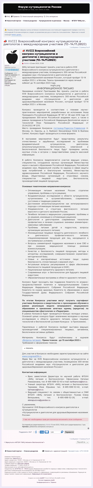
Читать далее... (16, 35)
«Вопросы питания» (31, 340)
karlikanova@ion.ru (78, 382)
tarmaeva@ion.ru (35, 390)
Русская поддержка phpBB (46, 480)
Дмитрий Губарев (23, 463)
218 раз (7, 85)
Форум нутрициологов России (39, 7)
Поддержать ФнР (25, 432)
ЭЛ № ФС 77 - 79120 (21, 469)
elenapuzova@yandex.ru (39, 400)
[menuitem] (7, 16)
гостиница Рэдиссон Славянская (69, 128)
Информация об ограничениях (42, 474)
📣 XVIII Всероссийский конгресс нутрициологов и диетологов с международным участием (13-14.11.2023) (45, 43)
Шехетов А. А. (17, 458)
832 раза (8, 82)
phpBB (42, 478)
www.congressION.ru (31, 356)
